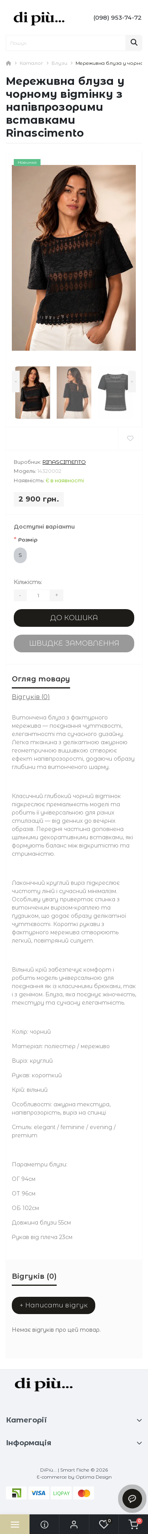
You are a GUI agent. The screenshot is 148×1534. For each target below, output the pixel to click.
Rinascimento (64, 462)
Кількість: (28, 582)
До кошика (74, 617)
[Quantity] (38, 595)
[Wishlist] (130, 439)
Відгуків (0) (31, 697)
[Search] (134, 43)
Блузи (59, 63)
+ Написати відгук (53, 1305)
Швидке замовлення (74, 643)
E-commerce (52, 1477)
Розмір (25, 539)
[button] (74, 1524)
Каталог (31, 63)
